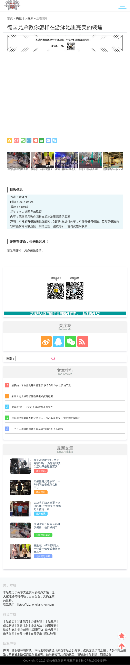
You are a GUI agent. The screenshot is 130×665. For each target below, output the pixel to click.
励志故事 (51, 629)
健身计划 (22, 625)
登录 (38, 251)
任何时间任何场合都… (19, 169)
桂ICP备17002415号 (94, 661)
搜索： (10, 359)
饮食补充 (8, 629)
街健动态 (22, 621)
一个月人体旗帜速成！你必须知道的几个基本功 (37, 429)
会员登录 (36, 633)
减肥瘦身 (51, 625)
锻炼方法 (36, 625)
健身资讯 (41, 471)
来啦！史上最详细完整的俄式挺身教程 (32, 396)
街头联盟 (8, 633)
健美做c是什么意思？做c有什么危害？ (32, 407)
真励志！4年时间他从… (43, 169)
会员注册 (22, 633)
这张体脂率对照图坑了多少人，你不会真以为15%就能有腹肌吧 (45, 418)
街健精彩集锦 (43, 535)
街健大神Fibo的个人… (66, 169)
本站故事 (51, 621)
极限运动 (37, 629)
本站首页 (8, 621)
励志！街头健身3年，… (91, 169)
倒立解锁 (8, 625)
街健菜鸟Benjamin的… (115, 169)
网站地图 (50, 633)
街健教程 (36, 621)
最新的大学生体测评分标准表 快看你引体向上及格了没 (41, 385)
